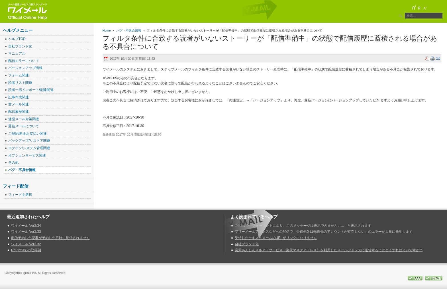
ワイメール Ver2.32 (26, 244)
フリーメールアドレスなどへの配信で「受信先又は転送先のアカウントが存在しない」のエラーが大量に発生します (324, 232)
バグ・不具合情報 (128, 30)
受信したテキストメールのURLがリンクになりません (276, 238)
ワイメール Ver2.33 (26, 232)
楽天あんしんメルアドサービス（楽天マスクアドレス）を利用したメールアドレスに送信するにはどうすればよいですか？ (329, 250)
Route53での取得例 (26, 250)
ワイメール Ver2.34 (26, 226)
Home (107, 30)
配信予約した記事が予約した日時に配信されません (50, 238)
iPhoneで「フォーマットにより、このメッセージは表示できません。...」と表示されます (303, 226)
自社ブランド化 (247, 244)
